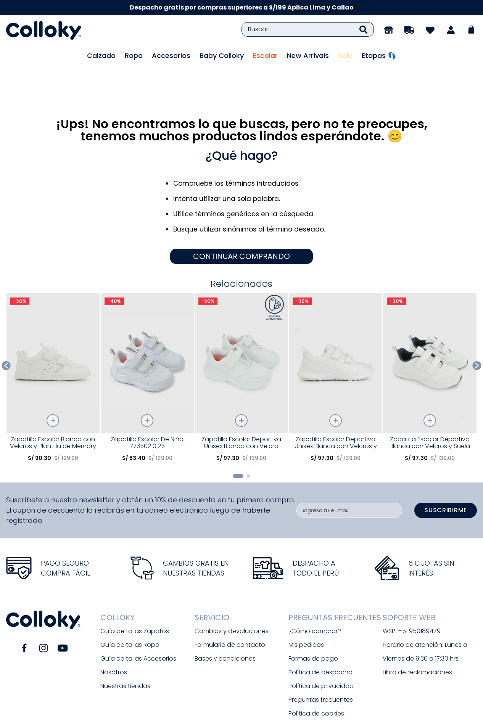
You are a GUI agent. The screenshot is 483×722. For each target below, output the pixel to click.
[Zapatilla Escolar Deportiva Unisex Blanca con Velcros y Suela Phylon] (335, 338)
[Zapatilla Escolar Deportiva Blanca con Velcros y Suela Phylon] (430, 338)
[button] (238, 434)
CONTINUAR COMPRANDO (241, 214)
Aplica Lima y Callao (320, 7)
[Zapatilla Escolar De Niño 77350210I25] (147, 338)
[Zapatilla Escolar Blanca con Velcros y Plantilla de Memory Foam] (53, 338)
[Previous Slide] (6, 323)
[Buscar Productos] (363, 29)
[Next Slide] (477, 323)
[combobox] (308, 29)
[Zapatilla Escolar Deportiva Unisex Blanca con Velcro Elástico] (241, 338)
